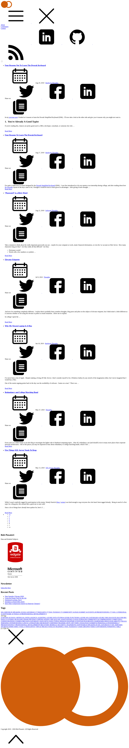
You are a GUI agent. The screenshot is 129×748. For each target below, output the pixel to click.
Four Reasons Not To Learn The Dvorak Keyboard (25, 65)
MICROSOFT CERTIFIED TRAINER (53, 623)
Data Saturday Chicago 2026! (14, 596)
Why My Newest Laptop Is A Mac (18, 326)
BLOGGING (19, 619)
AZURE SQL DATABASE (89, 617)
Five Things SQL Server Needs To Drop (21, 450)
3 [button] (9, 522)
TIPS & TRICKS (42, 627)
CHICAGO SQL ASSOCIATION (61, 619)
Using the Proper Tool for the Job (15, 598)
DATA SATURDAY (33, 621)
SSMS (11, 627)
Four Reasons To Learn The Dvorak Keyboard (23, 135)
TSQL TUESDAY (55, 612)
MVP (68, 623)
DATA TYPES (54, 621)
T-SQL (114, 612)
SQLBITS (5, 627)
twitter (63, 502)
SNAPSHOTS (72, 625)
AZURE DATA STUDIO (55, 617)
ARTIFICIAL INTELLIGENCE (27, 617)
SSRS (16, 627)
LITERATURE (34, 623)
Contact (3, 28)
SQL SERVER (7, 612)
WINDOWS (111, 627)
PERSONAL (103, 623)
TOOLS (17, 614)
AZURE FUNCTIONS (72, 617)
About (3, 25)
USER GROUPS (84, 627)
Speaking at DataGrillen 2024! (15, 602)
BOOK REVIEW (30, 619)
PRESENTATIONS (103, 612)
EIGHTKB (71, 621)
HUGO (124, 621)
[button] (9, 514)
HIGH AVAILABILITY (113, 621)
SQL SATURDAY (30, 612)
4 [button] (9, 523)
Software (48, 210)
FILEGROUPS (88, 621)
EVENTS (92, 612)
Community (4, 26)
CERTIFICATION (43, 619)
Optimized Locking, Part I (13, 600)
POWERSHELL (114, 623)
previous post (13, 117)
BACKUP (113, 617)
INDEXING (5, 623)
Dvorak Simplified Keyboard (45, 185)
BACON (120, 617)
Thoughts (55, 83)
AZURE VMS (104, 617)
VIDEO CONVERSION (98, 627)
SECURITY (62, 625)
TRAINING (59, 627)
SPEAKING (18, 612)
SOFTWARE (8, 614)
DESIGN (63, 621)
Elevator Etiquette (12, 259)
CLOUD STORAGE (80, 619)
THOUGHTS (42, 612)
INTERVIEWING (16, 623)
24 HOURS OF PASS (8, 617)
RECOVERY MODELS (49, 625)
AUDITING (42, 617)
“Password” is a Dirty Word (16, 193)
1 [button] (9, 518)
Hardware (48, 83)
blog (58, 502)
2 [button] (9, 520)
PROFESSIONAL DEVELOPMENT (34, 614)
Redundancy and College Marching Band (21, 392)
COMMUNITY (68, 612)
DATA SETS (44, 621)
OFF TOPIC (75, 623)
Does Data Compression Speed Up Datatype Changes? (22, 603)
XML (118, 627)
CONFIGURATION (8, 621)
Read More (8, 131)
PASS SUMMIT (81, 612)
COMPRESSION (105, 619)
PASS (82, 623)
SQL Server (50, 468)
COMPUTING (117, 619)
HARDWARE (99, 621)
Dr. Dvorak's (9, 187)
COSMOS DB (20, 621)
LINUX (26, 623)
